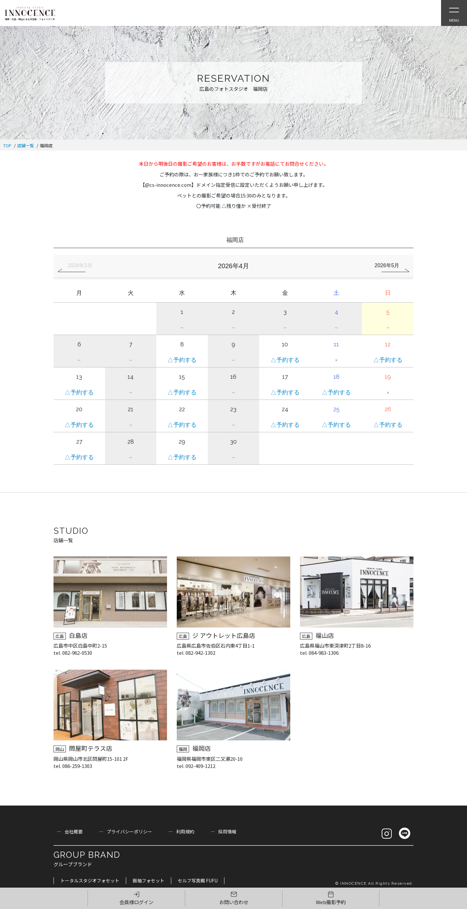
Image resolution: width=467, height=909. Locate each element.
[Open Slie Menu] (454, 13)
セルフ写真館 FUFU (198, 880)
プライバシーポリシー (129, 831)
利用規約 (185, 831)
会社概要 (74, 831)
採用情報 (227, 831)
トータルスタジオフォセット (89, 880)
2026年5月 (387, 265)
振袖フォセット (148, 880)
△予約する (182, 359)
